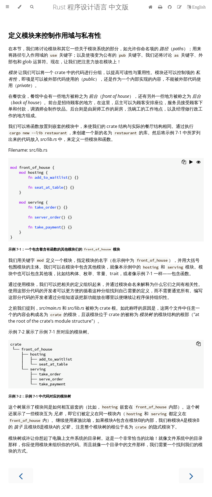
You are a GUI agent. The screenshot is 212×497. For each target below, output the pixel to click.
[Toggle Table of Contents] (7, 7)
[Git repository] (170, 7)
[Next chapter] (191, 475)
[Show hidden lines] (198, 162)
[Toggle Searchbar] (32, 7)
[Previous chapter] (20, 475)
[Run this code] (191, 162)
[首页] (150, 7)
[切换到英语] (196, 7)
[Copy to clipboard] (184, 162)
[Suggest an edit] (180, 7)
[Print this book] (161, 7)
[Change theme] (19, 7)
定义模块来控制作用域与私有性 (54, 35)
